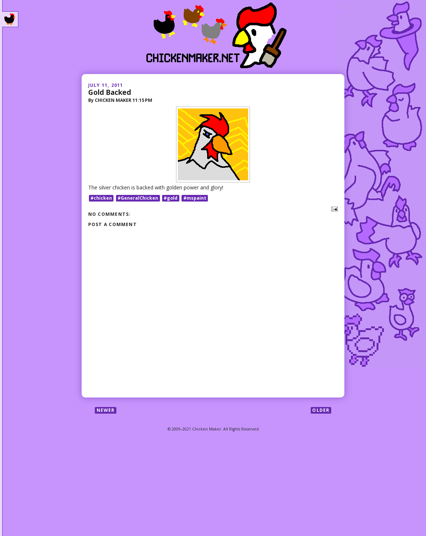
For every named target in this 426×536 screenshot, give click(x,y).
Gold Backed (109, 92)
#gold (171, 198)
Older (320, 410)
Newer (106, 410)
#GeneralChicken (137, 198)
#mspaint (194, 198)
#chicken (101, 198)
